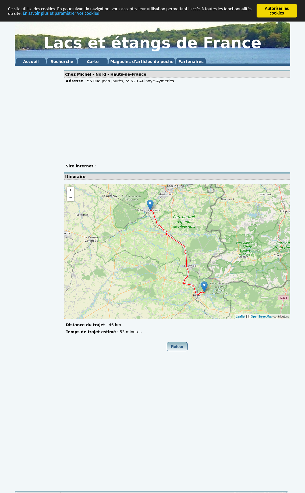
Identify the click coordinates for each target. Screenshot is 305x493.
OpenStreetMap (261, 316)
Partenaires (191, 61)
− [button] (70, 197)
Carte (93, 61)
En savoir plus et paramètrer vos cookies (61, 13)
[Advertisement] (36, 148)
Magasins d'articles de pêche (141, 61)
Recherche (61, 61)
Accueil (31, 61)
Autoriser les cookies (277, 11)
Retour (177, 346)
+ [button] (70, 190)
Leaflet (240, 316)
